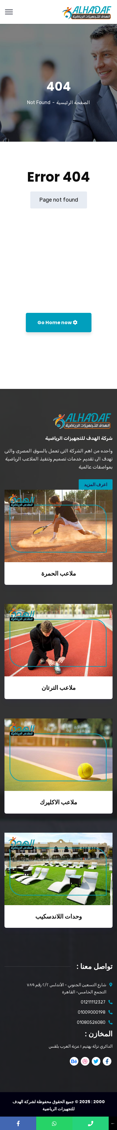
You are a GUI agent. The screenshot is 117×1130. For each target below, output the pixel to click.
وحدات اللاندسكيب (58, 916)
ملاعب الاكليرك (58, 802)
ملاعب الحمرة (58, 573)
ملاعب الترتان (59, 688)
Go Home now (57, 322)
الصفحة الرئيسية (73, 102)
